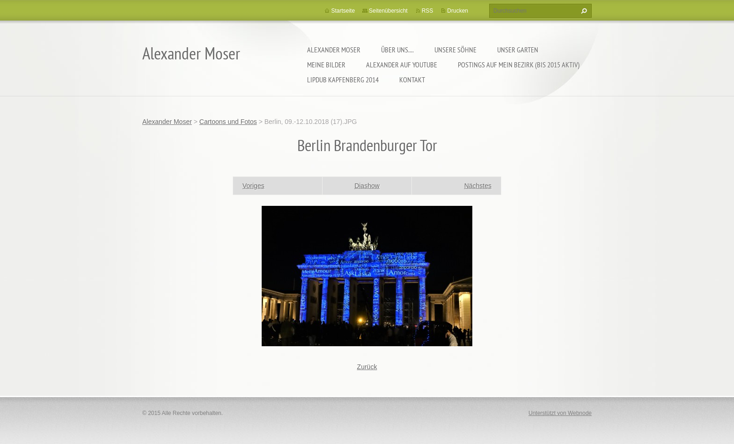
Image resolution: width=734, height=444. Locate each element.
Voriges (253, 185)
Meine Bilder (326, 64)
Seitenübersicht (388, 10)
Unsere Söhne (455, 49)
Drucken (457, 10)
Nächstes (478, 185)
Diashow (367, 185)
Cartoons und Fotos (228, 121)
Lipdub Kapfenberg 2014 (343, 79)
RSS (427, 10)
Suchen (583, 11)
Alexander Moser (333, 49)
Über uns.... (397, 49)
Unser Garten (517, 49)
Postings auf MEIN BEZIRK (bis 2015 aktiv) (519, 64)
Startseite (343, 10)
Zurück (367, 367)
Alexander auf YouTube (401, 64)
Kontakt (412, 79)
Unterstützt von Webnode (560, 413)
